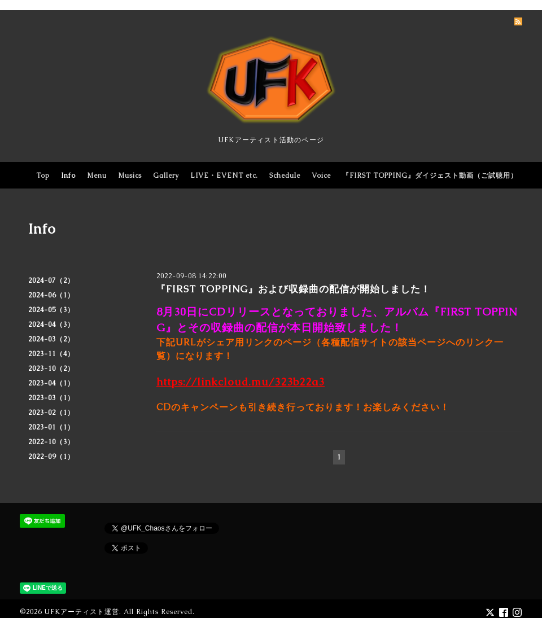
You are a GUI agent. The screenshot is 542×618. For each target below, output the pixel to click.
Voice (321, 175)
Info (68, 175)
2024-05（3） (51, 309)
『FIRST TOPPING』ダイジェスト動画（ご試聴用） (430, 175)
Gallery (166, 175)
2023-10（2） (51, 368)
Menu (97, 175)
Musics (130, 175)
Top (43, 175)
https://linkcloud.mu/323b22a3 (240, 382)
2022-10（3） (51, 441)
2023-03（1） (51, 397)
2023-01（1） (51, 427)
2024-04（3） (51, 324)
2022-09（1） (51, 456)
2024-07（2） (51, 280)
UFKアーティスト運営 (81, 611)
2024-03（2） (51, 339)
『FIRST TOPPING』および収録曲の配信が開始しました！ (293, 289)
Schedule (284, 175)
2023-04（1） (51, 383)
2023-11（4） (51, 353)
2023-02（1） (51, 412)
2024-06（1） (51, 295)
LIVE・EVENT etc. (224, 175)
